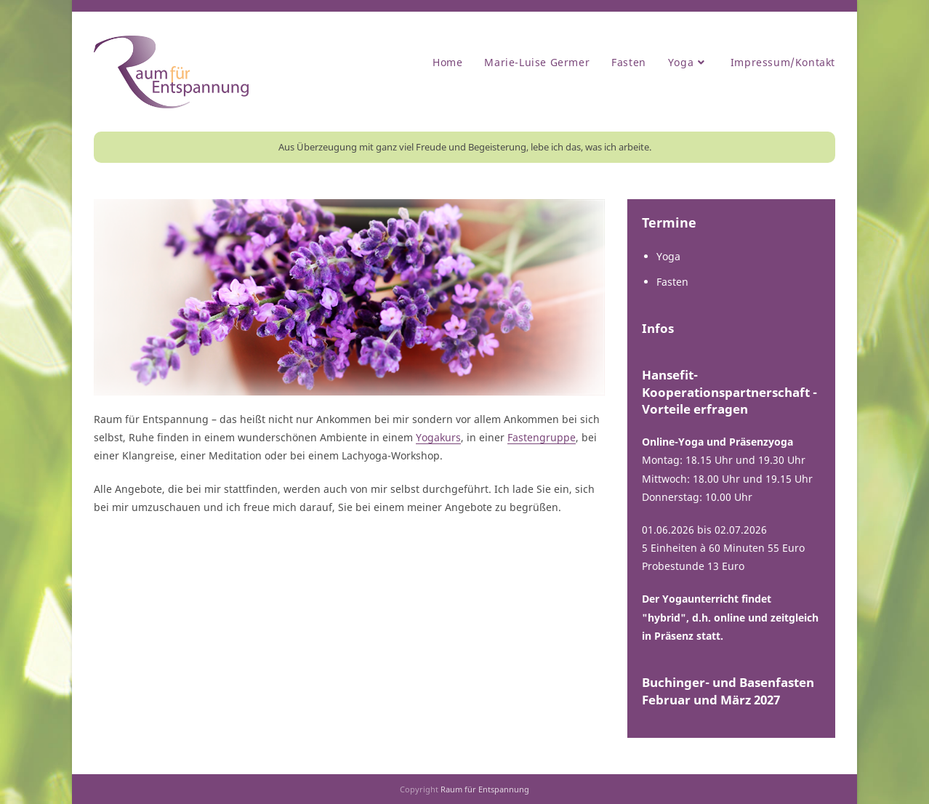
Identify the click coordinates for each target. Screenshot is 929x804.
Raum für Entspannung (485, 789)
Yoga (668, 256)
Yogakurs (438, 437)
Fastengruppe (541, 437)
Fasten (672, 282)
